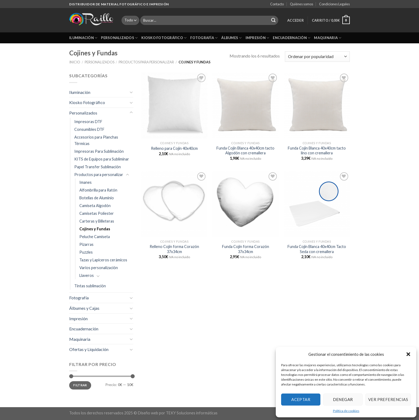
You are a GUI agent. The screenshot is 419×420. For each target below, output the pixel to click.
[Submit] (273, 20)
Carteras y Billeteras (96, 221)
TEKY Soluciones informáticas (192, 413)
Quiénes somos (301, 4)
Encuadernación (291, 37)
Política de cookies (346, 411)
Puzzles (86, 252)
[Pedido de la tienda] (317, 56)
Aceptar (300, 399)
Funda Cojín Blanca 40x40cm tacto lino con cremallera (317, 150)
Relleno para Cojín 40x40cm (174, 148)
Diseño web (148, 413)
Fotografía (204, 37)
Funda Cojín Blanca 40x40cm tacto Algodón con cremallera (245, 150)
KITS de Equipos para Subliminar (101, 159)
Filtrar (80, 385)
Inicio (74, 62)
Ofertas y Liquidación (88, 349)
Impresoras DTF (88, 121)
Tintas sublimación (90, 286)
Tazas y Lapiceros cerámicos (103, 260)
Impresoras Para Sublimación (99, 151)
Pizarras (86, 244)
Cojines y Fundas (94, 229)
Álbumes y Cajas (84, 308)
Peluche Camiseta (94, 236)
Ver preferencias (388, 399)
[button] (408, 354)
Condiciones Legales (334, 4)
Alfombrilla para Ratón (98, 190)
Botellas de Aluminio (96, 198)
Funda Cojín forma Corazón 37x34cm (245, 249)
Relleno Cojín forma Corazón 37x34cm (174, 249)
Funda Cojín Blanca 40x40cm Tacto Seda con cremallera (317, 249)
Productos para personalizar (146, 62)
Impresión (257, 37)
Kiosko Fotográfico (164, 37)
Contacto (277, 4)
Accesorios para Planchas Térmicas (96, 140)
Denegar (343, 399)
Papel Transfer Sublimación (97, 167)
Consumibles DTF (89, 129)
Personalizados (119, 37)
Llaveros (86, 275)
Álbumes (231, 37)
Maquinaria (327, 37)
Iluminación (83, 37)
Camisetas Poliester (96, 213)
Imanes (85, 182)
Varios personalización (98, 267)
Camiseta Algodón (95, 205)
